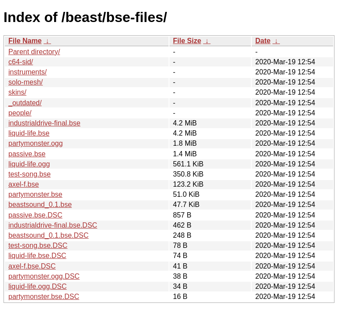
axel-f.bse (23, 184)
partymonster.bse (35, 194)
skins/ (17, 92)
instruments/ (27, 72)
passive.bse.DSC (35, 215)
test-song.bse (29, 174)
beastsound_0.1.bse (40, 204)
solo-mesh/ (25, 82)
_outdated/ (25, 103)
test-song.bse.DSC (37, 245)
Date (263, 40)
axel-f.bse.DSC (32, 266)
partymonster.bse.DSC (43, 296)
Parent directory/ (34, 51)
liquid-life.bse (28, 133)
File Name (25, 40)
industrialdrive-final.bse (44, 123)
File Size (187, 40)
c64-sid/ (20, 62)
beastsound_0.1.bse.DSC (48, 235)
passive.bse (27, 154)
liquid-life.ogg (29, 164)
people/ (20, 113)
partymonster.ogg (35, 143)
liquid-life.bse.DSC (37, 255)
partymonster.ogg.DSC (44, 276)
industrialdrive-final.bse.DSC (52, 225)
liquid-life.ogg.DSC (37, 286)
